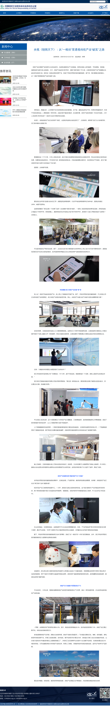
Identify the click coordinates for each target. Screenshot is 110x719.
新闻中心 (62, 13)
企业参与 (90, 13)
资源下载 (76, 13)
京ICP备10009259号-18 (7, 704)
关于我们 (105, 13)
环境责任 (33, 13)
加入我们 (92, 698)
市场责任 (47, 13)
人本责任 (19, 13)
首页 (4, 13)
